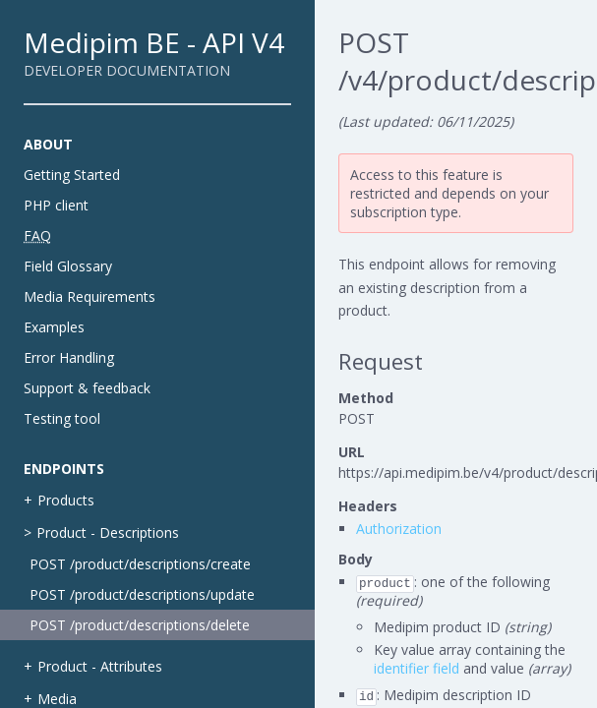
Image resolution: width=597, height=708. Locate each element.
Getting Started (72, 174)
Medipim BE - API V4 (154, 42)
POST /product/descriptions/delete (140, 625)
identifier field (416, 668)
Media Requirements (89, 296)
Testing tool (62, 418)
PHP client (56, 205)
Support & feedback (87, 388)
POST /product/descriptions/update (142, 594)
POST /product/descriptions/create (140, 564)
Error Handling (69, 357)
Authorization (399, 528)
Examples (54, 327)
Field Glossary (68, 266)
